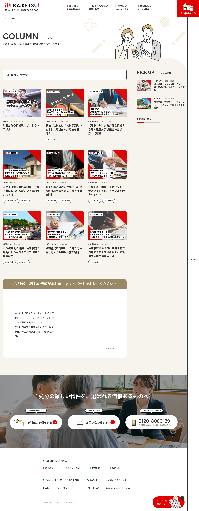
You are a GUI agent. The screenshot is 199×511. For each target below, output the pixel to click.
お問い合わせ (112, 488)
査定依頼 (126, 488)
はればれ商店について (116, 480)
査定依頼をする (188, 9)
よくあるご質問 (60, 488)
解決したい (145, 7)
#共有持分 (23, 200)
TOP (5, 18)
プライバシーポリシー (52, 502)
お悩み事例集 (73, 480)
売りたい (121, 7)
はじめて (49, 467)
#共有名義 (9, 200)
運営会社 (69, 502)
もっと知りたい (98, 7)
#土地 (50, 139)
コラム (64, 461)
